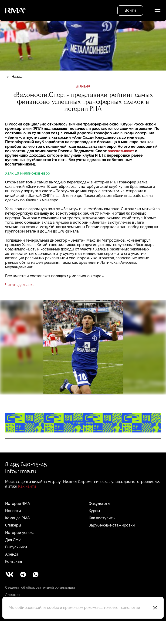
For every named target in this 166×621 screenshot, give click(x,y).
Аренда (11, 554)
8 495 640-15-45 (26, 464)
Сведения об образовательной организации (40, 587)
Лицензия (12, 595)
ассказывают (122, 151)
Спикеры (13, 525)
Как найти (27, 486)
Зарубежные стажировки (112, 525)
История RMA (17, 503)
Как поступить (102, 518)
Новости (13, 511)
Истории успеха (19, 532)
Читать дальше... (19, 285)
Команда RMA (17, 518)
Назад (16, 76)
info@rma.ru (20, 471)
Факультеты (99, 503)
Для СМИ (13, 540)
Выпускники (16, 547)
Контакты (13, 561)
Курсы (94, 511)
